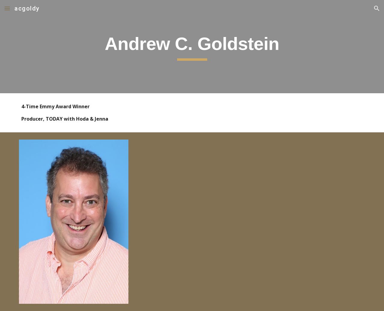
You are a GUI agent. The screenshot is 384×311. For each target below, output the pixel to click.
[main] (192, 46)
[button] (7, 8)
